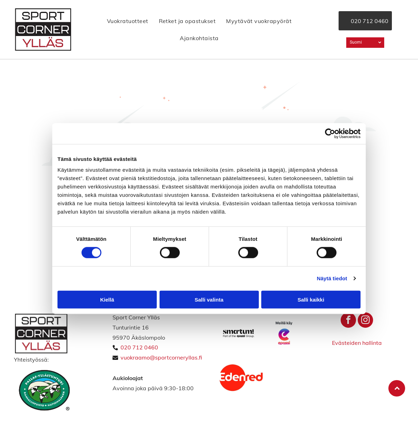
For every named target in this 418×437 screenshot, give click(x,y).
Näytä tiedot (332, 278)
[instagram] (365, 320)
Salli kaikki (310, 299)
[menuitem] (128, 21)
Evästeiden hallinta (357, 342)
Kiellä (107, 299)
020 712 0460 (139, 347)
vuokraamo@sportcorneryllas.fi (161, 357)
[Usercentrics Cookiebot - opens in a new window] (330, 133)
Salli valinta (209, 299)
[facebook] (348, 320)
